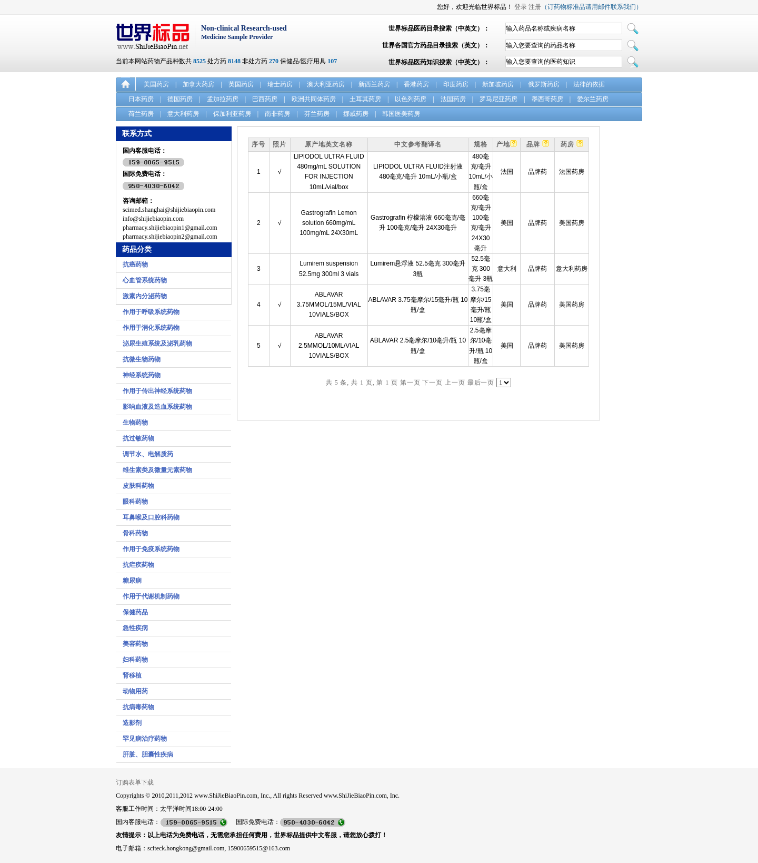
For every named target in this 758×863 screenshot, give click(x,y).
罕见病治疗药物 (145, 738)
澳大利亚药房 (326, 84)
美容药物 (135, 644)
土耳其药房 (365, 99)
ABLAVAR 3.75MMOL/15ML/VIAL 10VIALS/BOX (329, 304)
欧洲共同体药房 (314, 99)
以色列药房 (410, 99)
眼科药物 (135, 501)
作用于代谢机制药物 (151, 596)
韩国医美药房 (401, 113)
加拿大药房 (198, 84)
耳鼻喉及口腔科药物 (151, 517)
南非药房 (277, 113)
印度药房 (455, 84)
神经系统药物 (142, 375)
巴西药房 (264, 99)
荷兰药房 (141, 113)
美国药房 (156, 84)
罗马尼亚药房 (498, 99)
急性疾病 (135, 628)
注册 (534, 7)
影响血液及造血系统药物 (157, 406)
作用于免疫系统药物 (151, 549)
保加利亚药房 (232, 113)
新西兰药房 (374, 84)
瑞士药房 (280, 84)
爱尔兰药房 (593, 99)
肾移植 (132, 675)
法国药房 (453, 99)
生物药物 (135, 422)
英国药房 (241, 84)
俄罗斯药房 (544, 84)
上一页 (455, 382)
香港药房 (416, 84)
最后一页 (481, 382)
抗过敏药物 (138, 438)
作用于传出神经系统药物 (157, 391)
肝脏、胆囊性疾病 (148, 754)
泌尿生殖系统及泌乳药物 (157, 343)
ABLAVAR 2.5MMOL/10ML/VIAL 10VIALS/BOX (328, 345)
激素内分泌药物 (145, 296)
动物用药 (135, 691)
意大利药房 (183, 113)
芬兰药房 (317, 113)
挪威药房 (355, 113)
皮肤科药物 (138, 485)
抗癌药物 (135, 264)
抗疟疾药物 (138, 564)
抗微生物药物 (142, 359)
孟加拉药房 (222, 99)
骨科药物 (135, 533)
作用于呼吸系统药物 (151, 312)
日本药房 (141, 99)
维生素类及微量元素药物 (157, 470)
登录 (520, 7)
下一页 (432, 382)
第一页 (410, 382)
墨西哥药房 (547, 99)
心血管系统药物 (145, 280)
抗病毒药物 (138, 707)
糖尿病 (132, 580)
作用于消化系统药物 (151, 327)
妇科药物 (135, 659)
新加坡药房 (498, 84)
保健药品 (135, 612)
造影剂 (132, 723)
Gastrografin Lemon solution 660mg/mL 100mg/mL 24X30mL (329, 223)
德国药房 (180, 99)
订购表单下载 (135, 782)
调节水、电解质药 (148, 454)
